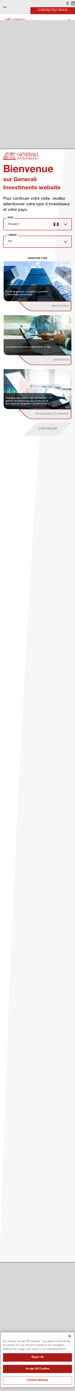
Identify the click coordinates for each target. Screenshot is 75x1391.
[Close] (69, 1336)
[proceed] (48, 429)
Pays (10, 217)
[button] (67, 3)
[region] (37, 1360)
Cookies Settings (37, 1380)
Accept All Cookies (37, 1369)
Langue (12, 234)
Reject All (37, 1357)
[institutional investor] (50, 306)
